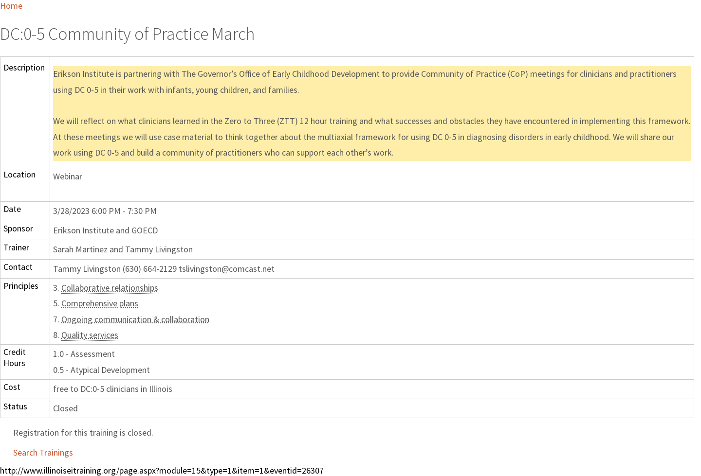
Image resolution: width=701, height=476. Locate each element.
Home (11, 5)
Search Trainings (43, 452)
